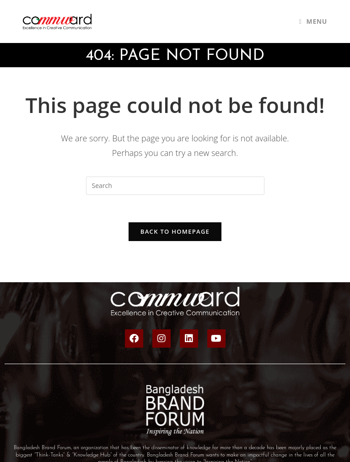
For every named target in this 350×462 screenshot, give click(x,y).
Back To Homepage (175, 231)
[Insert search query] (175, 186)
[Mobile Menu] (313, 21)
